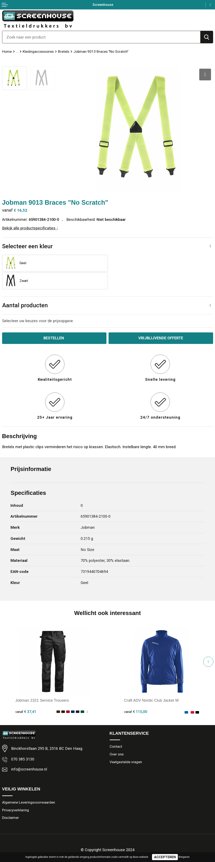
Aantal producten (25, 287)
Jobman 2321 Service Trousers (42, 682)
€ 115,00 (135, 694)
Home (7, 51)
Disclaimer (10, 800)
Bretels (63, 51)
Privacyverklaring (15, 793)
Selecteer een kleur (27, 246)
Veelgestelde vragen (126, 744)
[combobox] (101, 37)
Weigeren (184, 857)
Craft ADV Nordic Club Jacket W (152, 682)
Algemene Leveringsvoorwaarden (28, 785)
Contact (116, 729)
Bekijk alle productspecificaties (30, 228)
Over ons (117, 737)
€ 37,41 (25, 694)
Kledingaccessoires (38, 51)
